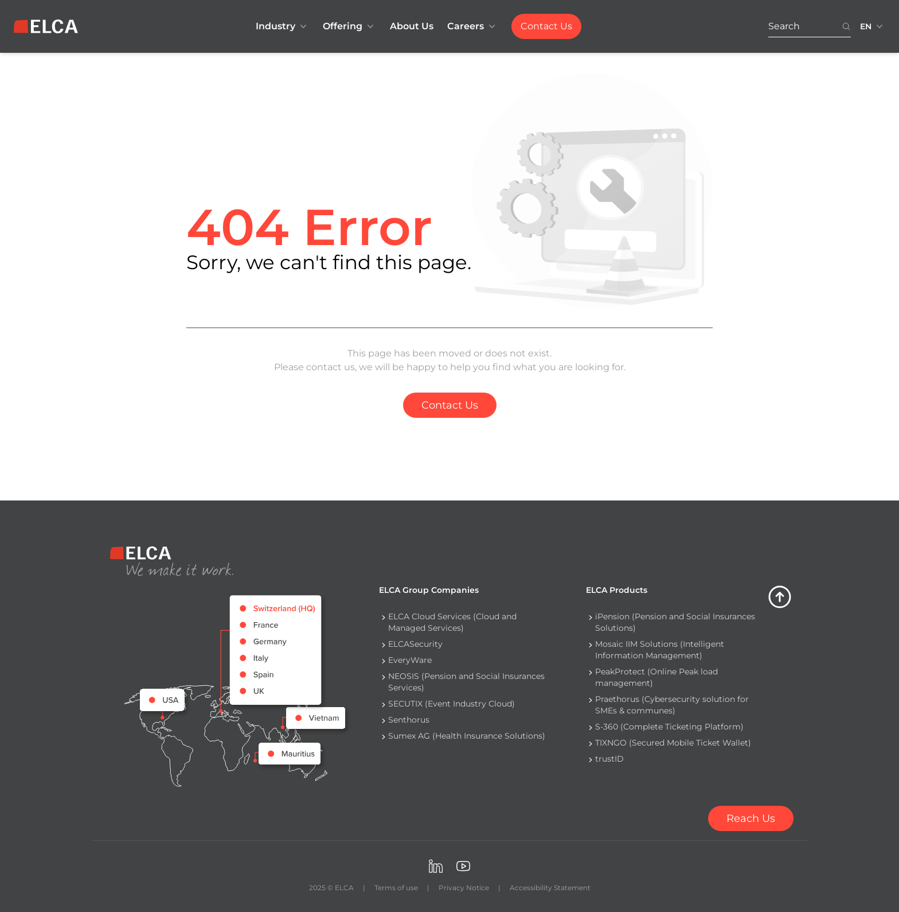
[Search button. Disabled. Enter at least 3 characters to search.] (846, 26)
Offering (349, 26)
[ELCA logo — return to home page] (45, 26)
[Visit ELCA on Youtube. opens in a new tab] (463, 866)
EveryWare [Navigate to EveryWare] (410, 660)
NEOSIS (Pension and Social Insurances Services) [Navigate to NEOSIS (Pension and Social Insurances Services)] (466, 682)
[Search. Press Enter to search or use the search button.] (805, 26)
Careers (472, 26)
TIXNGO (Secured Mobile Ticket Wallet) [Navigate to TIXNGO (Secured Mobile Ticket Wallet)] (673, 743)
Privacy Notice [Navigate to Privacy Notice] (464, 887)
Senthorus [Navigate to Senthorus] (408, 720)
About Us (411, 26)
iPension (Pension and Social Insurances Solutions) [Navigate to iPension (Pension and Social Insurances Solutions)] (675, 622)
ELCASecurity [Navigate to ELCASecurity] (415, 644)
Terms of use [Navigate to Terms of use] (396, 887)
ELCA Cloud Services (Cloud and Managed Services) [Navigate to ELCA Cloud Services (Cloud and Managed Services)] (452, 622)
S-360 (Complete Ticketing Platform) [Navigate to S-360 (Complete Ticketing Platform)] (669, 726)
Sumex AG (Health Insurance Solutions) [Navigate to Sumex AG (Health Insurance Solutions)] (466, 736)
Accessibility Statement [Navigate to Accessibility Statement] (550, 887)
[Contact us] (751, 818)
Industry (282, 26)
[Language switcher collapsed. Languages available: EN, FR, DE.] (872, 26)
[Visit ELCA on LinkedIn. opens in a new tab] (436, 866)
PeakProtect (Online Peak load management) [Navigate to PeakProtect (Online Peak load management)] (656, 677)
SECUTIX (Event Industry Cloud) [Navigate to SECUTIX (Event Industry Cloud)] (451, 703)
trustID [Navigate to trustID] (609, 759)
